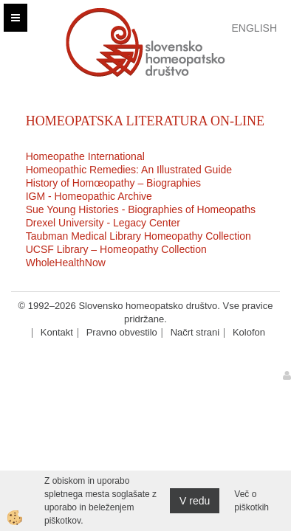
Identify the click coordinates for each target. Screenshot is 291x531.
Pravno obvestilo (121, 332)
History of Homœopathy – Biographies (113, 183)
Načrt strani (195, 332)
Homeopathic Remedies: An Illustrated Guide (129, 170)
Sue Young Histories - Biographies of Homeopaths (141, 209)
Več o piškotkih (251, 501)
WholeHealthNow (66, 262)
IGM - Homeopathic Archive (89, 196)
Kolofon (249, 332)
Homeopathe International (85, 156)
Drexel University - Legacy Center (103, 223)
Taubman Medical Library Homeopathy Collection (138, 236)
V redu (194, 501)
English (254, 28)
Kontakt (57, 332)
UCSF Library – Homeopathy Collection (116, 249)
